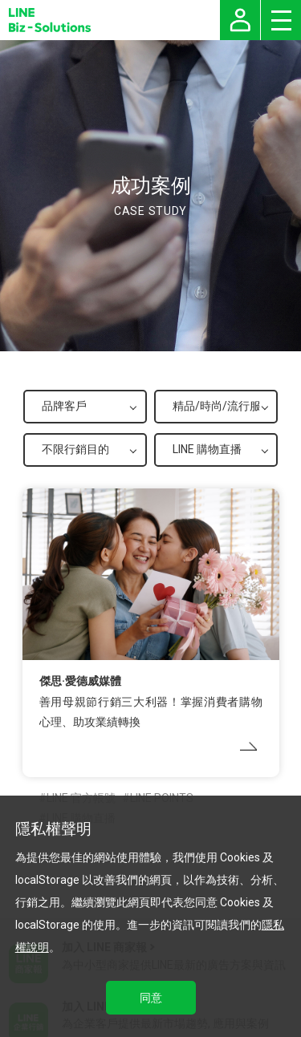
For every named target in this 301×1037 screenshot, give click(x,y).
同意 (151, 997)
